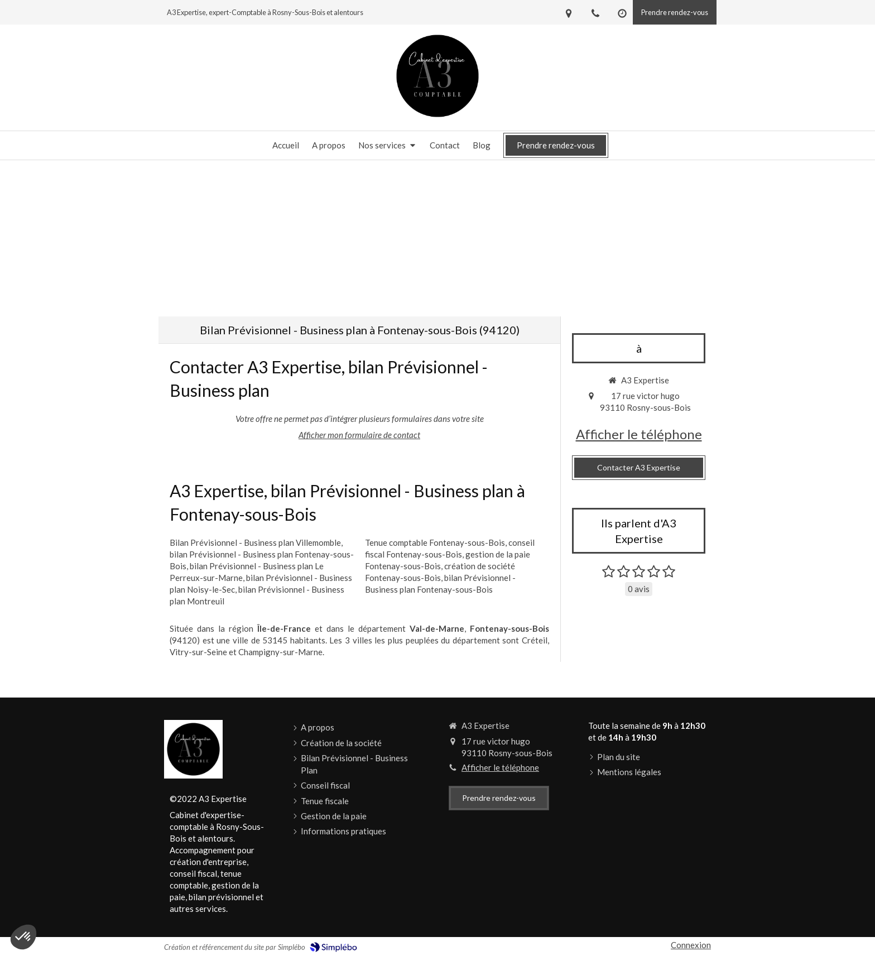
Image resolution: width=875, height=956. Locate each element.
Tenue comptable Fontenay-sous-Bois (435, 542)
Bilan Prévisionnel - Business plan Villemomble (255, 542)
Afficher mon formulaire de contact (359, 435)
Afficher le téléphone (639, 434)
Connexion (691, 945)
